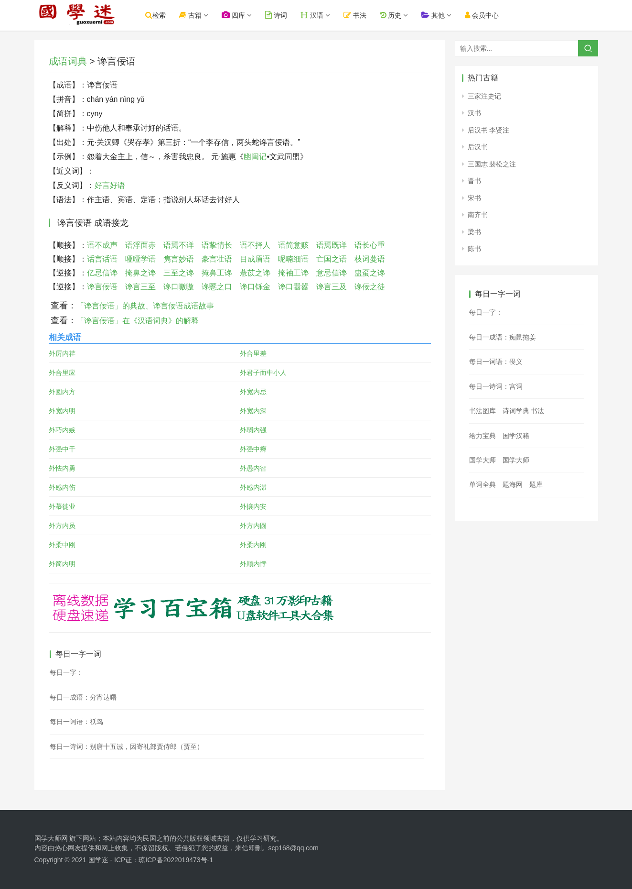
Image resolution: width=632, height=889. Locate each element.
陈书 (474, 248)
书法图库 (482, 411)
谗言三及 (331, 287)
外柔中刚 (62, 545)
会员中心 (493, 15)
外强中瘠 (253, 449)
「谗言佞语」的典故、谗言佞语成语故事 (145, 306)
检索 (166, 15)
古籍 (201, 15)
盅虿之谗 (369, 273)
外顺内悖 (253, 564)
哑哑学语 (140, 259)
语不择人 (255, 245)
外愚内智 (253, 468)
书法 (365, 15)
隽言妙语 (178, 259)
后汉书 (478, 147)
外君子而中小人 (263, 372)
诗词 (287, 15)
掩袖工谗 (293, 273)
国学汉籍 (516, 435)
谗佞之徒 (369, 287)
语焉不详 (178, 245)
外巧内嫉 (62, 430)
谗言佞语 (102, 287)
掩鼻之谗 (140, 273)
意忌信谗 (331, 273)
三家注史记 (484, 96)
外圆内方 (62, 391)
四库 (244, 15)
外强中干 (62, 449)
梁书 (474, 232)
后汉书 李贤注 (489, 130)
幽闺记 (255, 157)
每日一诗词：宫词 (496, 386)
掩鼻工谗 (217, 273)
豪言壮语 (217, 259)
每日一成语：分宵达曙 (83, 697)
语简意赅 (293, 245)
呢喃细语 (293, 259)
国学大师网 (51, 838)
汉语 (322, 15)
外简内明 (62, 564)
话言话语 (102, 259)
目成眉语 (255, 259)
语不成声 (102, 245)
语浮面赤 (140, 245)
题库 (536, 484)
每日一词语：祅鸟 (76, 721)
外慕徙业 (62, 506)
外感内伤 (62, 487)
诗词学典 (516, 411)
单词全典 (482, 484)
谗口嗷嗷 (178, 287)
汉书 (474, 113)
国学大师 (482, 460)
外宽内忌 (253, 391)
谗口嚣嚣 (293, 287)
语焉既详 (331, 245)
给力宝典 (482, 435)
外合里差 (253, 353)
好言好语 (110, 185)
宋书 (474, 198)
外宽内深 (253, 411)
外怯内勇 (62, 468)
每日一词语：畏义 (496, 361)
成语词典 (68, 61)
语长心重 (369, 245)
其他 (444, 15)
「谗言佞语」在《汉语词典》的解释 (137, 321)
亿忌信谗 (102, 273)
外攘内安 (253, 506)
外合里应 (62, 372)
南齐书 (478, 215)
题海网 (513, 484)
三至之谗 (178, 273)
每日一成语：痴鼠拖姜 (502, 337)
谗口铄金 (255, 287)
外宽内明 (62, 411)
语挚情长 (217, 245)
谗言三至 (140, 287)
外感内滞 (253, 487)
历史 (401, 15)
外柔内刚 (253, 545)
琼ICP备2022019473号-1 (176, 860)
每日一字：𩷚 (486, 312)
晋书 (474, 181)
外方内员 (62, 525)
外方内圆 (253, 525)
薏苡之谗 (255, 273)
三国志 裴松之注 (492, 164)
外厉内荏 (62, 353)
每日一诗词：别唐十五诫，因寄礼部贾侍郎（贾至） (127, 746)
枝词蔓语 (369, 259)
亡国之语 (331, 259)
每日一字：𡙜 (66, 672)
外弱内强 (253, 430)
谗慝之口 (217, 287)
